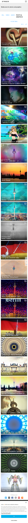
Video (7, 15)
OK (14, 516)
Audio (13, 15)
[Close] (26, 502)
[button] (22, 24)
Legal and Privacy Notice (6, 513)
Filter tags (14, 21)
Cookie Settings (14, 520)
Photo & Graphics (19, 16)
